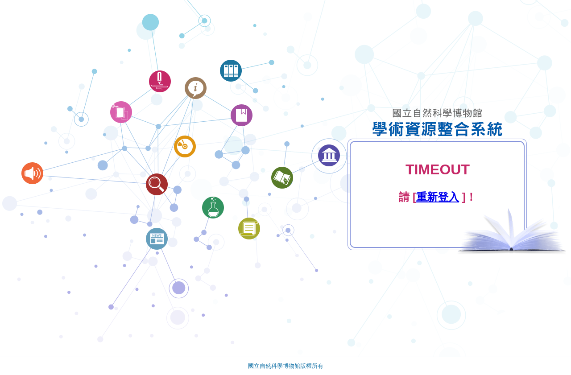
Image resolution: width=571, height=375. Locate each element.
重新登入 (437, 197)
